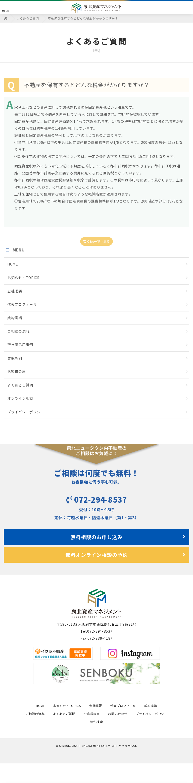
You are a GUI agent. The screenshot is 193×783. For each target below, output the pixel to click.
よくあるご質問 (97, 385)
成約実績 (97, 318)
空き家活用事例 (97, 345)
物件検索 (140, 740)
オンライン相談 (97, 398)
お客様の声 (97, 371)
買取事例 (97, 358)
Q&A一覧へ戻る (96, 241)
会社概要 (97, 291)
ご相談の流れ (97, 331)
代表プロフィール (97, 304)
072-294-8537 (96, 496)
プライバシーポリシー (97, 412)
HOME (97, 264)
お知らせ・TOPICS (97, 278)
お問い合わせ (56, 740)
